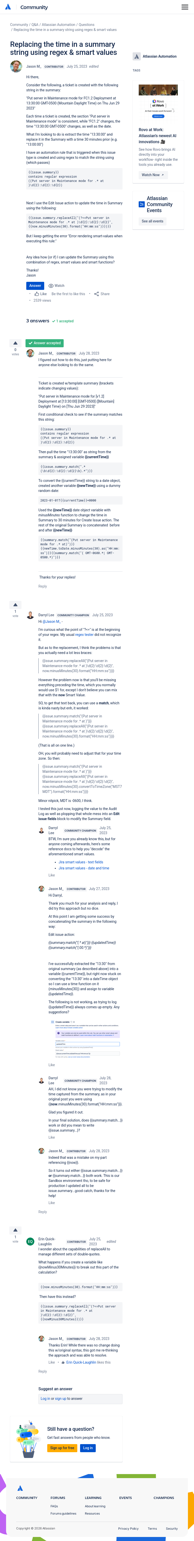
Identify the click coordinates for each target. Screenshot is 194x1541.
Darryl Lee (46, 619)
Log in (45, 1405)
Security (172, 1528)
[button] (85, 1042)
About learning (95, 1506)
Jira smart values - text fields (81, 866)
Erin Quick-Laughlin (46, 1247)
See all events (152, 221)
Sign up (60, 1405)
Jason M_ (33, 66)
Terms (152, 1528)
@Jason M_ (52, 626)
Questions (86, 25)
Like (51, 879)
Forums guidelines (63, 1513)
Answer (35, 286)
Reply (42, 588)
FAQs (54, 1506)
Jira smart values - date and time (84, 872)
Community (34, 7)
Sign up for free (62, 1454)
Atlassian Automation (58, 25)
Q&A (35, 25)
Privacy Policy (128, 1528)
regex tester (84, 639)
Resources (92, 1513)
